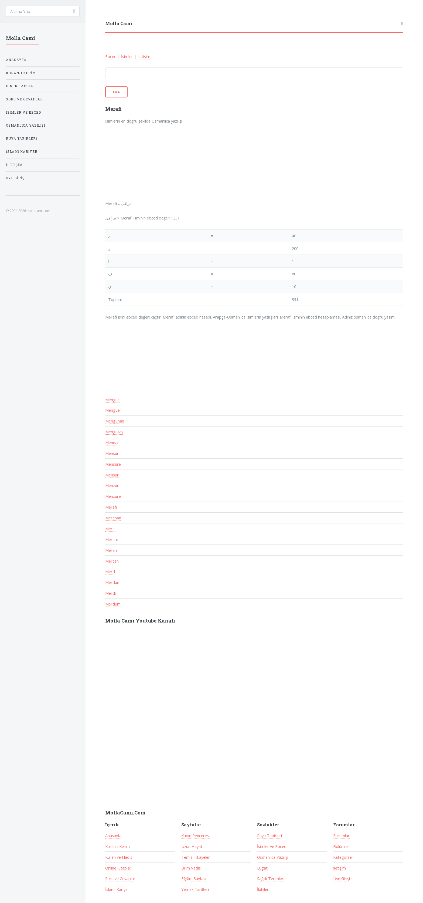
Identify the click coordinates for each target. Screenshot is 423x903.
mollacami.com (38, 210)
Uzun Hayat (191, 846)
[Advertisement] (176, 165)
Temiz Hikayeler (195, 857)
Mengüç (112, 399)
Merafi (111, 507)
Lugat (262, 868)
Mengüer (113, 410)
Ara (116, 92)
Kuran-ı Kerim (117, 846)
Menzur (112, 485)
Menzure (113, 496)
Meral (110, 528)
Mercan (112, 561)
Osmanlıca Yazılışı (272, 857)
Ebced (111, 56)
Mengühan (114, 421)
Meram (111, 539)
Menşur (112, 475)
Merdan (112, 582)
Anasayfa (113, 835)
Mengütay (114, 431)
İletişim (144, 56)
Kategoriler (343, 857)
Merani (111, 550)
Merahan (113, 517)
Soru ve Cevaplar (120, 878)
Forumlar (341, 835)
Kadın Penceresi (195, 835)
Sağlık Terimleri (270, 878)
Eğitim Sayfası (193, 878)
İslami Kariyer (117, 889)
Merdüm (113, 604)
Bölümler (341, 846)
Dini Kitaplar (20, 86)
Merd (110, 571)
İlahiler (263, 889)
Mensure (113, 464)
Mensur (112, 453)
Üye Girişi (341, 878)
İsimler (127, 56)
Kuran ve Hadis (118, 857)
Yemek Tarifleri (195, 889)
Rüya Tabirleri (269, 835)
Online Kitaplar (118, 868)
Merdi (110, 593)
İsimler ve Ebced (271, 846)
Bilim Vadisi (191, 868)
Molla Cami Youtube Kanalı (140, 620)
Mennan (112, 442)
